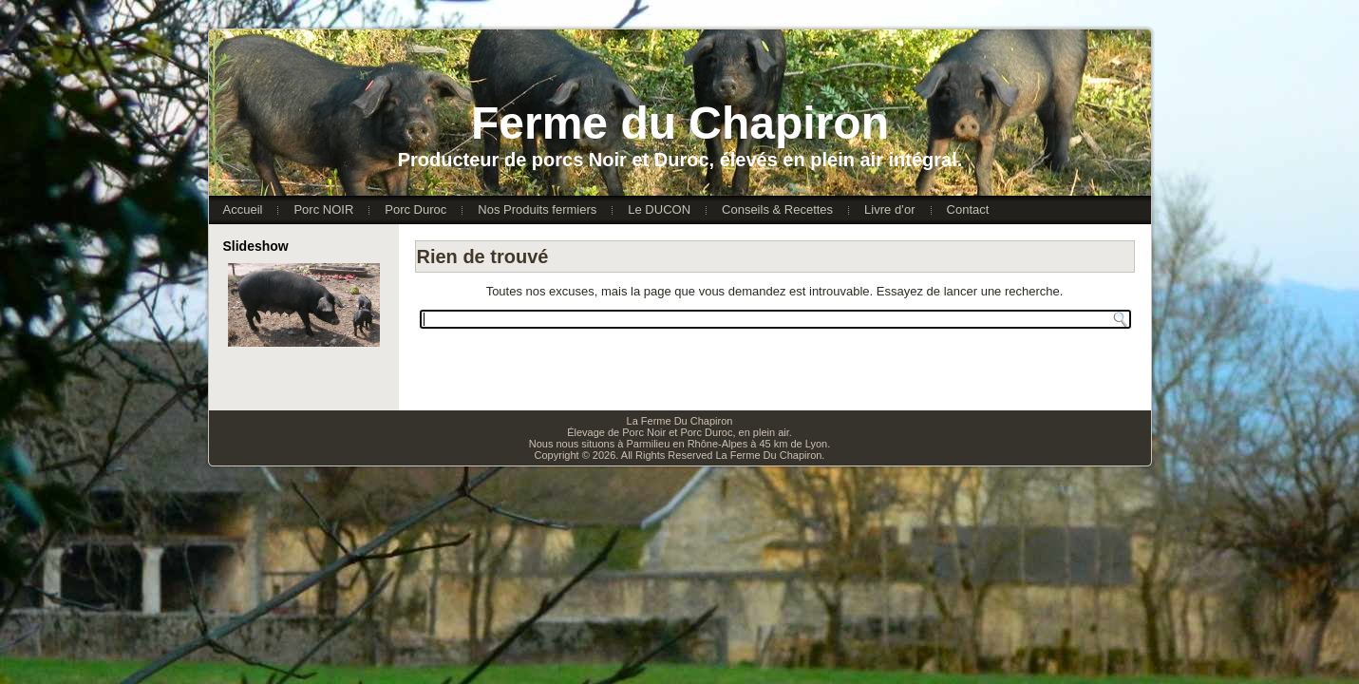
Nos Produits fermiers (537, 209)
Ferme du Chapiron (680, 123)
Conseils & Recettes (777, 209)
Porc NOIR (323, 209)
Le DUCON (659, 209)
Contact (968, 209)
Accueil (243, 209)
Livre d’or (889, 209)
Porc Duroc (415, 209)
